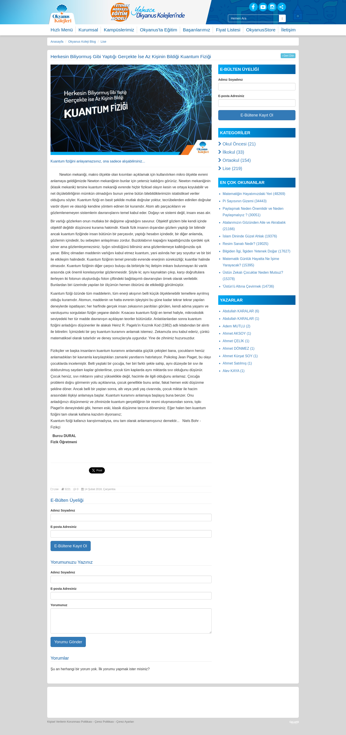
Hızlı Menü (62, 29)
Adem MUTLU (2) (236, 326)
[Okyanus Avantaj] (255, 701)
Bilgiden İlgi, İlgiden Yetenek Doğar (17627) (256, 251)
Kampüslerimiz (119, 29)
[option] (165, 12)
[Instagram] (272, 7)
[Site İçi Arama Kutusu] (253, 18)
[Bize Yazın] (73, 701)
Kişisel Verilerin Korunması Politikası (69, 721)
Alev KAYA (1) (233, 371)
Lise (103, 41)
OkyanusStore (260, 29)
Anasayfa (57, 41)
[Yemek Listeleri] (134, 701)
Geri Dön (288, 55)
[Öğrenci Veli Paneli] (94, 701)
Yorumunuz (59, 605)
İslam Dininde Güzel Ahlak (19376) (250, 236)
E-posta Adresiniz (64, 527)
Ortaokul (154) (234, 160)
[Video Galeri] (195, 701)
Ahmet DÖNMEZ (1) (238, 348)
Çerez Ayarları (125, 721)
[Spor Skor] (154, 701)
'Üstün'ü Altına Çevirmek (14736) (248, 286)
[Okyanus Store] (114, 701)
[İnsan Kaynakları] (235, 701)
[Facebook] (253, 7)
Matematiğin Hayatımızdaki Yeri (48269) (254, 194)
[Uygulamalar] (275, 701)
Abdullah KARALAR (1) (241, 319)
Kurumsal (88, 29)
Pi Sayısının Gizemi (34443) (245, 201)
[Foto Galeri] (175, 701)
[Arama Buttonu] (282, 18)
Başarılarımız (196, 29)
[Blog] (238, 6)
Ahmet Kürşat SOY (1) (240, 356)
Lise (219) (230, 168)
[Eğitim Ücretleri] (215, 701)
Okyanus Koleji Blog (82, 41)
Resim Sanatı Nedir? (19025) (245, 244)
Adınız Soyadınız (63, 510)
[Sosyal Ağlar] (281, 7)
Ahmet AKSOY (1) (237, 333)
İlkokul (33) (231, 152)
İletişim (288, 29)
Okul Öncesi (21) (237, 143)
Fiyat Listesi (228, 29)
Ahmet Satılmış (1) (237, 363)
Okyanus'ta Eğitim (158, 29)
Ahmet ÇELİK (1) (236, 341)
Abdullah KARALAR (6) (241, 311)
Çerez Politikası (104, 721)
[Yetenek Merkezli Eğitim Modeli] (165, 12)
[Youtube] (263, 7)
